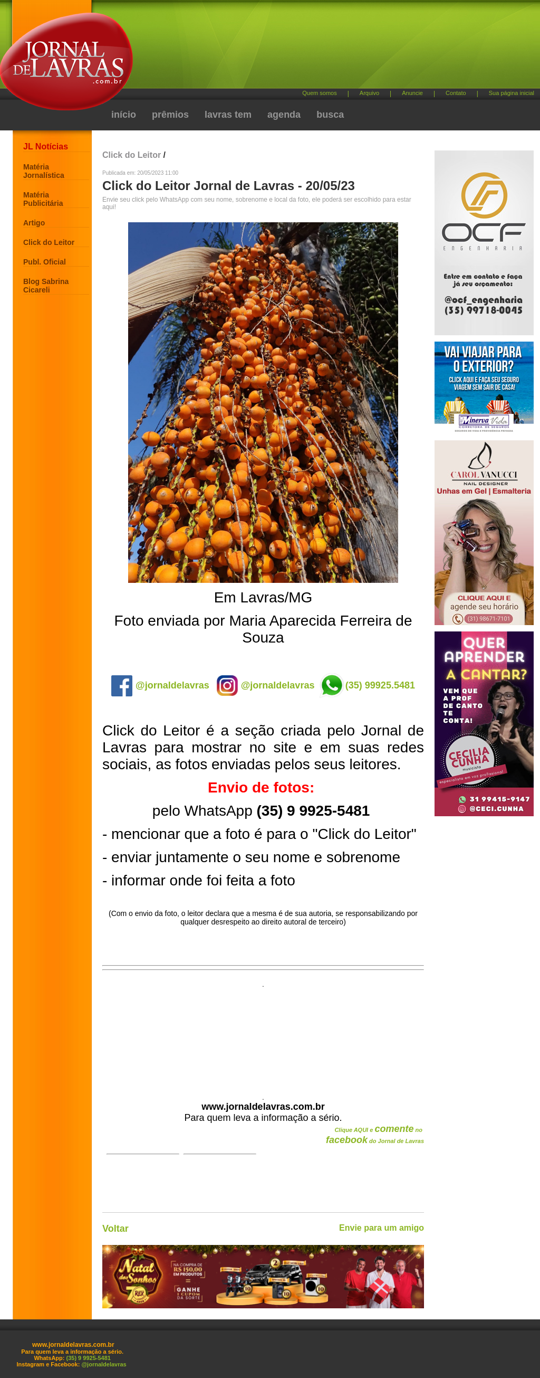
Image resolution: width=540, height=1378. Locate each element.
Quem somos (319, 93)
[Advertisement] (325, 48)
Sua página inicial (511, 93)
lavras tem (228, 114)
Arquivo (369, 93)
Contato (456, 93)
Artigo (34, 223)
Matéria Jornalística (43, 171)
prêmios (170, 114)
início (123, 114)
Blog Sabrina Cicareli (46, 285)
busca (330, 114)
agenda (284, 114)
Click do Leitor (48, 242)
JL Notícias (45, 146)
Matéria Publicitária (43, 199)
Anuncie (412, 93)
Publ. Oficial (44, 262)
